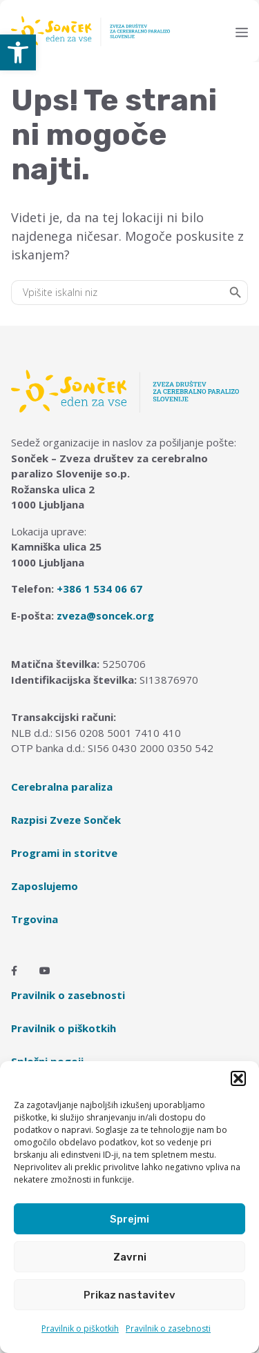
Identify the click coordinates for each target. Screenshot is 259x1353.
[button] (18, 52)
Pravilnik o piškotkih (80, 1328)
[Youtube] (44, 971)
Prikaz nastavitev (129, 1295)
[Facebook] (14, 971)
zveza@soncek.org (105, 615)
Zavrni (129, 1257)
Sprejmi (129, 1219)
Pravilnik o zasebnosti (168, 1328)
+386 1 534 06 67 (99, 588)
